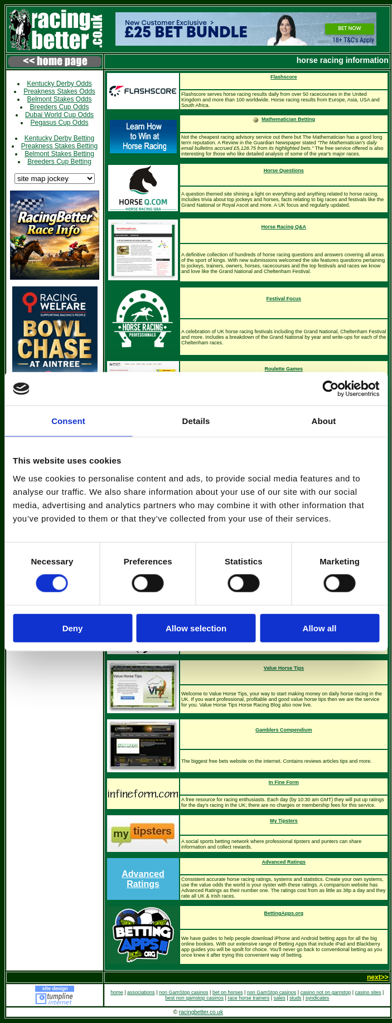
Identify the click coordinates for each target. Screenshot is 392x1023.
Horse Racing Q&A (284, 227)
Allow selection (196, 627)
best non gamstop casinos (194, 998)
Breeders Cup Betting (59, 161)
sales (279, 998)
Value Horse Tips (284, 668)
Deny (72, 627)
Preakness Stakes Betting (59, 146)
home (116, 992)
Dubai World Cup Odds (59, 115)
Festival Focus (284, 298)
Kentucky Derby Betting (59, 138)
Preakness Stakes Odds (59, 91)
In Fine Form (284, 782)
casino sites (368, 992)
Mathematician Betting (288, 119)
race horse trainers (248, 998)
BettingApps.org (284, 913)
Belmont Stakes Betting (59, 154)
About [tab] (324, 421)
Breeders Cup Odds (59, 107)
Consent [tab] (68, 421)
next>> (378, 977)
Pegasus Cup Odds (59, 122)
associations (141, 992)
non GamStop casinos (184, 992)
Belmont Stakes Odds (59, 99)
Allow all (320, 627)
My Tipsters (284, 821)
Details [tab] (196, 421)
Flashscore (283, 77)
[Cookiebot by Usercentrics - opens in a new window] (330, 389)
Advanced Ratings (143, 879)
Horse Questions (284, 170)
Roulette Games (284, 369)
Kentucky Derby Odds (59, 83)
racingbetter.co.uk (201, 1012)
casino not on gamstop (326, 992)
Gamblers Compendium (283, 730)
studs (295, 998)
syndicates (318, 998)
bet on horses (227, 992)
